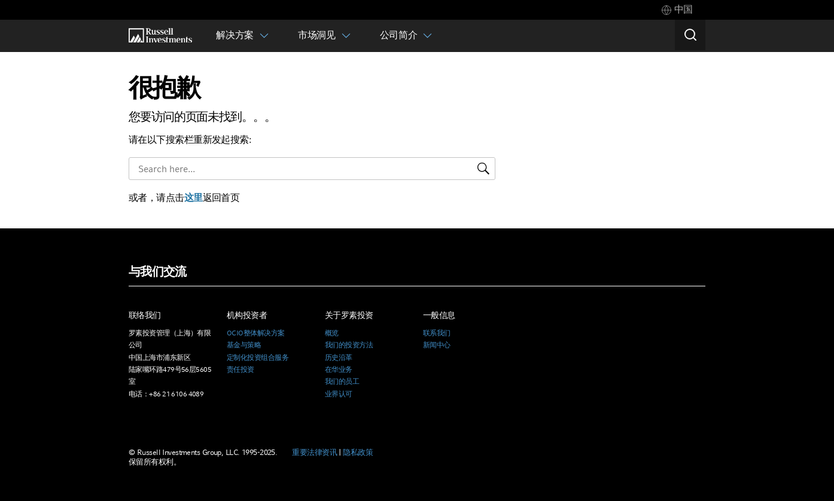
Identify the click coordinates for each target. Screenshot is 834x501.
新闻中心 (437, 345)
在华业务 (338, 369)
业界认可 (338, 394)
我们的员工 (342, 381)
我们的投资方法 (349, 345)
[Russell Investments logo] (160, 35)
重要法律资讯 (314, 452)
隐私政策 (358, 452)
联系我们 (437, 333)
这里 (193, 197)
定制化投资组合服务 (257, 357)
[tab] (677, 10)
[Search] (689, 35)
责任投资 (240, 369)
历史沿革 (338, 357)
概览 (332, 333)
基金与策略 (244, 345)
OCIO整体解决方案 (255, 333)
